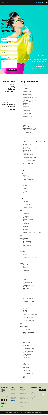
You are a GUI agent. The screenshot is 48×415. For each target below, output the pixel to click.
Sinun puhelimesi (4, 46)
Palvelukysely (13, 399)
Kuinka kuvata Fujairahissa (24, 399)
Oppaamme (22, 407)
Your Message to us (4, 60)
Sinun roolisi (3, 51)
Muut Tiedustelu (33, 399)
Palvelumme (13, 390)
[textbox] (8, 53)
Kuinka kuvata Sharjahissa (24, 403)
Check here (12, 110)
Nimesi (2, 42)
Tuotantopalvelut (13, 398)
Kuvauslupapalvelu (14, 391)
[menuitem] (17, 1)
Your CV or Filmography (5, 55)
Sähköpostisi (3, 37)
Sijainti (12, 394)
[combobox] (9, 53)
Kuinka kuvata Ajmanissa (24, 404)
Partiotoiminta (15, 394)
